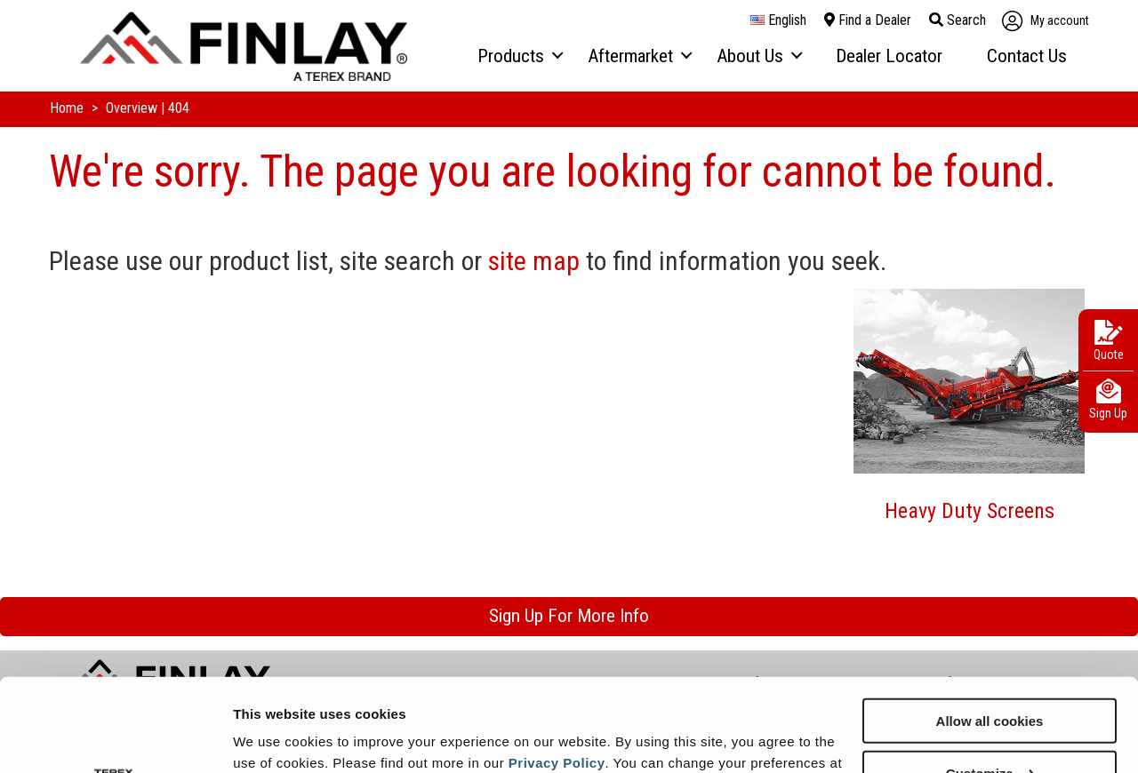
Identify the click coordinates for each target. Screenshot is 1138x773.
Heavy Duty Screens (969, 510)
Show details (274, 737)
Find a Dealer (867, 20)
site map (534, 260)
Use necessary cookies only (989, 729)
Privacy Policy (557, 665)
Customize (990, 676)
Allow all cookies (990, 624)
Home (68, 108)
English (778, 20)
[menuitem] (519, 57)
